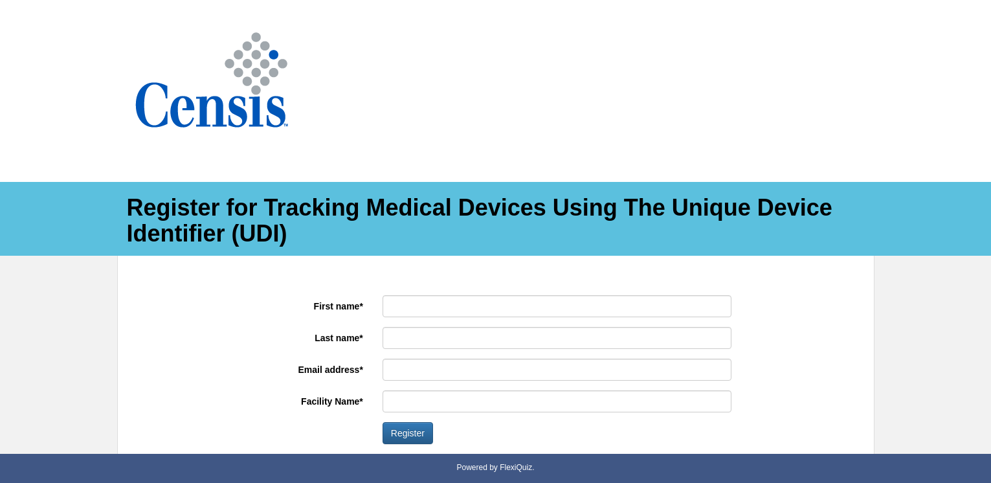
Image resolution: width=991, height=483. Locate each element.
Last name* (339, 338)
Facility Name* (332, 401)
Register (408, 433)
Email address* (330, 370)
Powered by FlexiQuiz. (495, 467)
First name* (338, 306)
